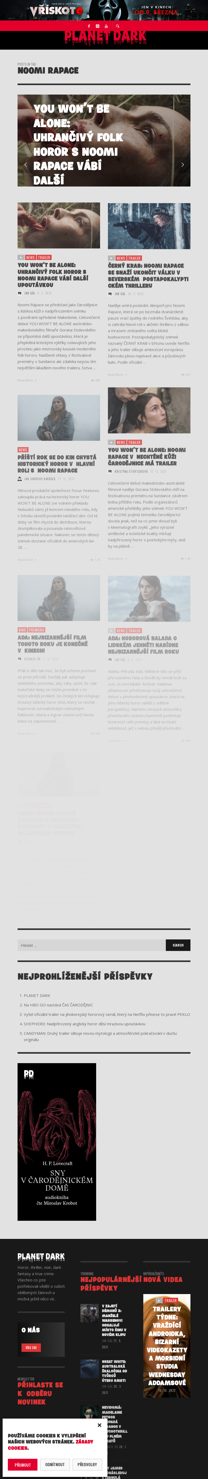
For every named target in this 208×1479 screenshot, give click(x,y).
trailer (44, 264)
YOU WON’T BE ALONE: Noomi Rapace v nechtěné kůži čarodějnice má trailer (146, 466)
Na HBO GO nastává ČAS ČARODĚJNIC (58, 1004)
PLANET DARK (37, 995)
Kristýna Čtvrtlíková (131, 480)
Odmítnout (55, 1464)
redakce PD (110, 1456)
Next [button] (182, 165)
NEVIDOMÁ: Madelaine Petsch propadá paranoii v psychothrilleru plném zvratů (115, 1433)
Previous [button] (25, 165)
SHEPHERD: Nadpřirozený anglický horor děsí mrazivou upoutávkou (84, 1023)
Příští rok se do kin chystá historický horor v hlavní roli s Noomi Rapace (57, 473)
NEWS (30, 264)
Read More (28, 387)
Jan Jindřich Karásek (40, 487)
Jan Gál (29, 300)
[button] (99, 1425)
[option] (104, 141)
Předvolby (87, 1464)
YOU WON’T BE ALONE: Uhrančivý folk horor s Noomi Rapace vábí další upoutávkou (53, 282)
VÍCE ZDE (31, 1348)
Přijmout (23, 1465)
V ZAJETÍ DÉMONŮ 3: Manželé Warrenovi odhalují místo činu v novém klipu (114, 1327)
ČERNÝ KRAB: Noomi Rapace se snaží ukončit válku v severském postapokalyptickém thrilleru (148, 284)
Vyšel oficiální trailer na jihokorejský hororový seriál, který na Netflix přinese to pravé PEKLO (107, 1014)
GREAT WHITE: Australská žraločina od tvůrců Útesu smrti (114, 1379)
